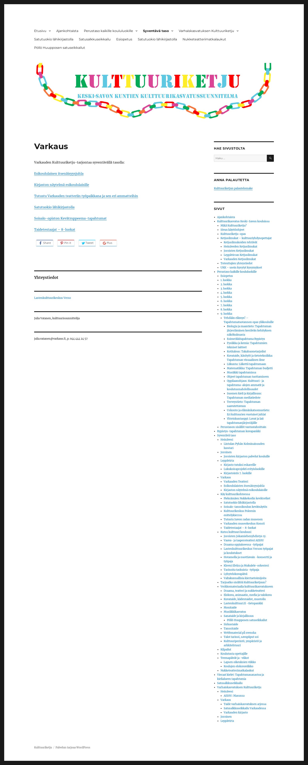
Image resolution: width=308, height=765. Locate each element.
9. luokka (226, 313)
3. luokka (226, 288)
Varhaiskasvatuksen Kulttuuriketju (206, 31)
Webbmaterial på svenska (240, 632)
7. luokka (226, 305)
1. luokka (226, 280)
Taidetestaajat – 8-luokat (54, 229)
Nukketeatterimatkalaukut (204, 39)
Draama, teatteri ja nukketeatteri (244, 590)
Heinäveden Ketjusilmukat (240, 246)
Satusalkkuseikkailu (95, 39)
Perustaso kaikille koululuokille (108, 31)
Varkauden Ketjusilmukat (240, 259)
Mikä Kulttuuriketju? (233, 225)
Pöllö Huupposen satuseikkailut (59, 48)
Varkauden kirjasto (236, 712)
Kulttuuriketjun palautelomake (233, 188)
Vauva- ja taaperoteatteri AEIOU (244, 540)
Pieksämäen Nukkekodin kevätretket (247, 498)
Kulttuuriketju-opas (233, 234)
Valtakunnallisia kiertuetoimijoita (245, 578)
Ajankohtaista (67, 31)
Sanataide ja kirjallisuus (239, 616)
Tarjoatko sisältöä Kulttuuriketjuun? (243, 582)
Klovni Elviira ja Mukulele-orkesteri (246, 565)
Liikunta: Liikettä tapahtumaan (246, 364)
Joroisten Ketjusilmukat (239, 250)
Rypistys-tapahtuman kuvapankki (238, 431)
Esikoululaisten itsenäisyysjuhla (244, 486)
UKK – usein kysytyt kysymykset (241, 267)
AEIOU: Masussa (234, 695)
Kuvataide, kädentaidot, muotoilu (245, 599)
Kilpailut (226, 649)
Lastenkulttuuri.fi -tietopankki (243, 603)
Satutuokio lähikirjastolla (53, 39)
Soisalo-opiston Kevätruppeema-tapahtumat (70, 218)
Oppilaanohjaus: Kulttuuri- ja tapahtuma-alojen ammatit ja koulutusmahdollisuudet (245, 385)
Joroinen (226, 452)
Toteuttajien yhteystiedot (236, 263)
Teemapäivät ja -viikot (235, 658)
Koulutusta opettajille (234, 653)
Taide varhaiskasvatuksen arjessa (245, 704)
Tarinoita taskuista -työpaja (241, 570)
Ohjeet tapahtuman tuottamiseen (248, 376)
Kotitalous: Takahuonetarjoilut (246, 351)
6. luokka (226, 301)
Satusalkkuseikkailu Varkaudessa (245, 708)
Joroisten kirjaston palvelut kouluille (247, 456)
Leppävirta (227, 460)
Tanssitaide (231, 628)
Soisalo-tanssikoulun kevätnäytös (245, 507)
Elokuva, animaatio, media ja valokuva (248, 595)
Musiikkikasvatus (235, 611)
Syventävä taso (156, 31)
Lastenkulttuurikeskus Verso (52, 298)
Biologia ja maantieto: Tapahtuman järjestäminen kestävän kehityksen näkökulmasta (249, 330)
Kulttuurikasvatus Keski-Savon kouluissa (243, 221)
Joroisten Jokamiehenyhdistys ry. (245, 536)
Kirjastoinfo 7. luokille (238, 473)
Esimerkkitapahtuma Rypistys (246, 339)
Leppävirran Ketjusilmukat (240, 255)
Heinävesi (227, 439)
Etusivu (40, 31)
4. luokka (226, 292)
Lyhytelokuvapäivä (235, 574)
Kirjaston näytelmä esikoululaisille (61, 185)
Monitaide (230, 607)
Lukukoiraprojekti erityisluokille (244, 469)
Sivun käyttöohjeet (232, 229)
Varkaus (226, 477)
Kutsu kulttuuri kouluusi (236, 532)
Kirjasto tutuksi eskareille (240, 465)
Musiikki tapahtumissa (241, 372)
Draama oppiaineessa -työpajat (243, 544)
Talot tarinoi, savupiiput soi (241, 637)
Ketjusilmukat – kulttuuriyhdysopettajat (246, 238)
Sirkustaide (231, 624)
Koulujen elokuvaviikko (238, 666)
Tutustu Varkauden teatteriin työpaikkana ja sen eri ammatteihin (86, 196)
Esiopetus (124, 39)
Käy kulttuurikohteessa (235, 494)
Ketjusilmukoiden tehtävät (240, 242)
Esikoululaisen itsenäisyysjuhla (58, 174)
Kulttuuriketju (43, 747)
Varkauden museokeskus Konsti (244, 523)
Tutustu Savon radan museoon (243, 519)
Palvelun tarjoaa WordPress (73, 747)
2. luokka (226, 284)
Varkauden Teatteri (236, 481)
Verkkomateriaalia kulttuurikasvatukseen (247, 586)
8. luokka (226, 309)
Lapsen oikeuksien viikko (240, 662)
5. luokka (226, 297)
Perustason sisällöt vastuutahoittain (243, 427)
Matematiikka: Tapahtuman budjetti (250, 368)
